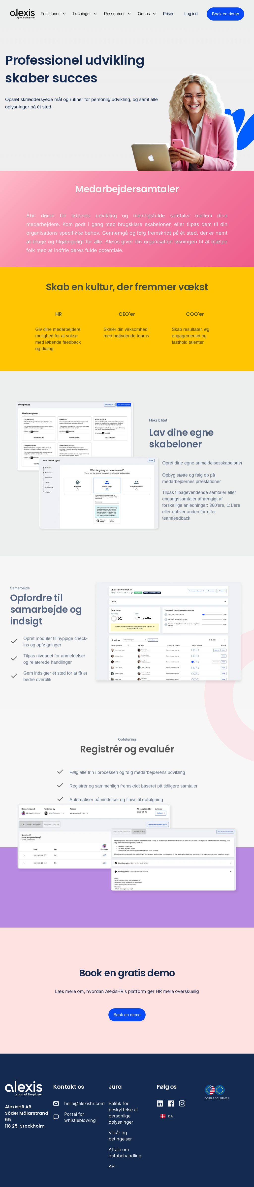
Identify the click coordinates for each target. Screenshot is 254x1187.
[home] (22, 14)
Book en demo (225, 14)
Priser (168, 13)
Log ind (190, 13)
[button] (53, 14)
